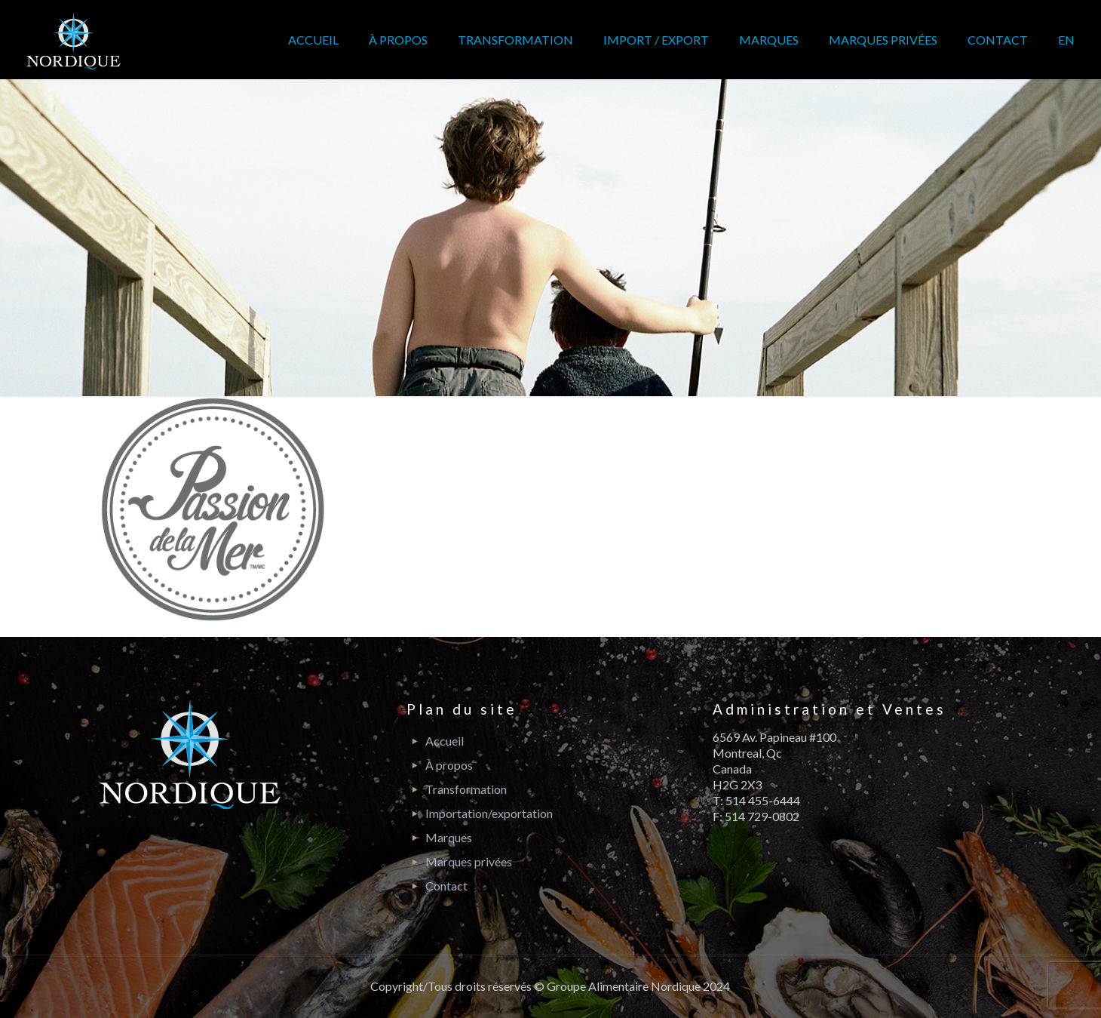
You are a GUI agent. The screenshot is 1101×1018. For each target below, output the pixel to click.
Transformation (466, 789)
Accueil (444, 741)
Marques (448, 837)
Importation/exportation (489, 813)
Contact (446, 885)
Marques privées (468, 861)
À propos (449, 765)
